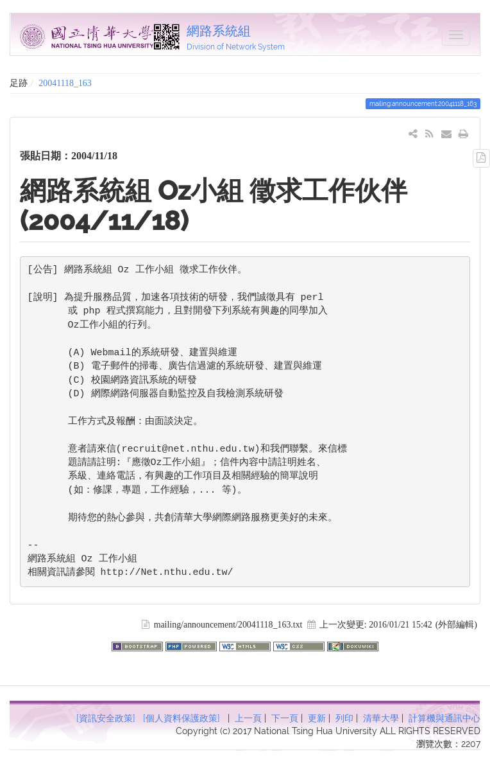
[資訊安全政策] (105, 718)
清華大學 (381, 718)
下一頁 (284, 718)
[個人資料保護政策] (181, 718)
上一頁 (248, 718)
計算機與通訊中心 (444, 718)
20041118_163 (64, 83)
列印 (344, 718)
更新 (317, 718)
